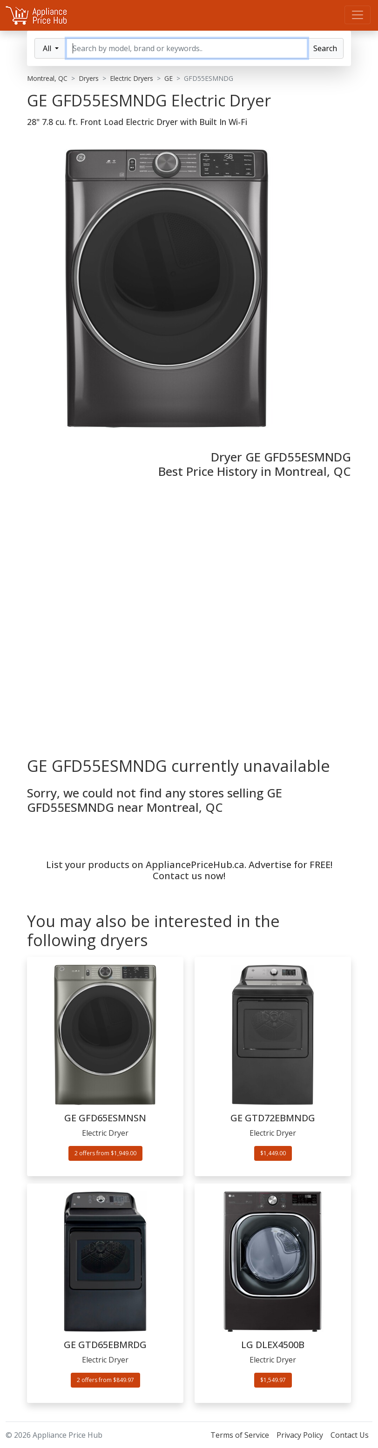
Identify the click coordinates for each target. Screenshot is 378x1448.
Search (325, 48)
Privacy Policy (300, 1435)
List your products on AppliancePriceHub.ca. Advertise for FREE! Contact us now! (189, 870)
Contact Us (350, 1435)
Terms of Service (239, 1435)
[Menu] (357, 15)
